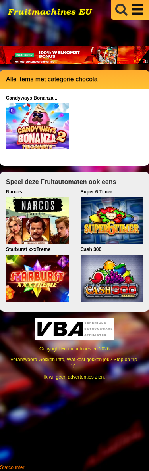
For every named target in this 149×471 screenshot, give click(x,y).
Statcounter (12, 467)
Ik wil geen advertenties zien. (74, 377)
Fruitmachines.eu (79, 349)
